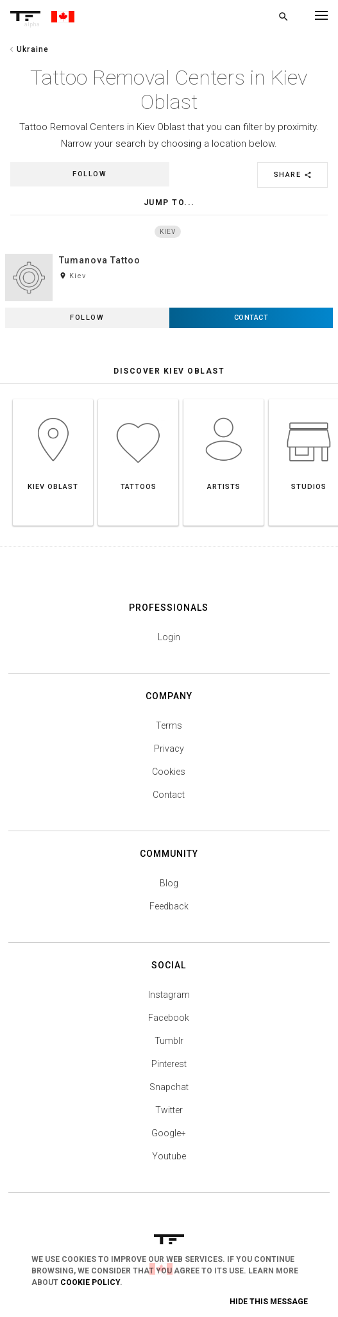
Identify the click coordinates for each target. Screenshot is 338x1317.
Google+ (168, 1137)
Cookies (168, 775)
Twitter (169, 1114)
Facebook (168, 1021)
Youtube (169, 1160)
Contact (169, 798)
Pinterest (169, 1068)
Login (169, 641)
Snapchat (169, 1091)
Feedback (169, 910)
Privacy (169, 752)
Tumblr (169, 1045)
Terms (169, 729)
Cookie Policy (90, 1282)
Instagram (169, 998)
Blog (169, 887)
